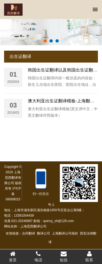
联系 (89, 256)
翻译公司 (42, 233)
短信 (64, 256)
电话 (38, 256)
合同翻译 (27, 233)
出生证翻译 (20, 56)
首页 (13, 256)
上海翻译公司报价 (64, 233)
